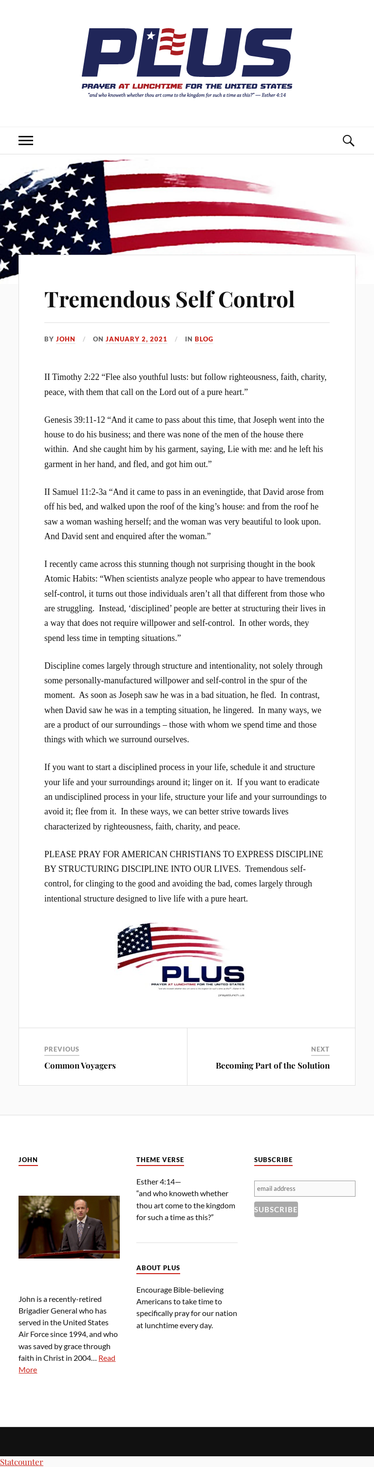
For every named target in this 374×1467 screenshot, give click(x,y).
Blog (204, 339)
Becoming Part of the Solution (273, 1065)
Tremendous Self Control (169, 298)
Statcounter (21, 1461)
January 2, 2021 (137, 339)
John (65, 339)
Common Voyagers (80, 1065)
